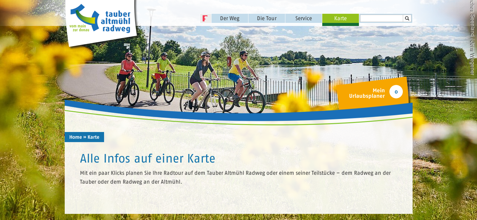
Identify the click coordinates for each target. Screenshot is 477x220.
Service (303, 18)
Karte (340, 18)
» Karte (91, 137)
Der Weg (229, 18)
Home (75, 137)
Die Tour (266, 18)
